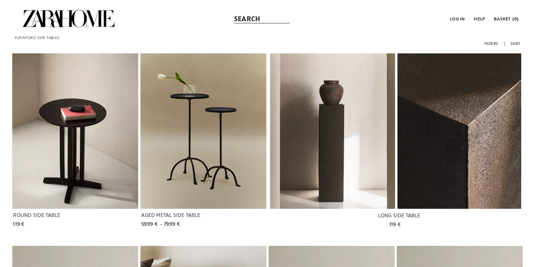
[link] (69, 18)
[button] (456, 19)
